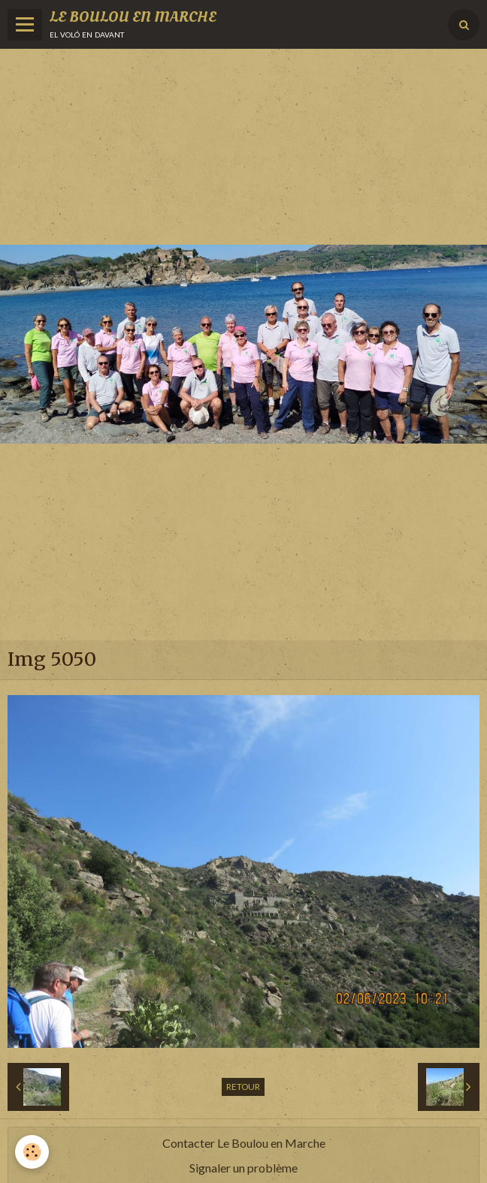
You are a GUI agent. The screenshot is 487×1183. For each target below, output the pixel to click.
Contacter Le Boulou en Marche (243, 1143)
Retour (243, 1086)
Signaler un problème (243, 1167)
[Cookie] (32, 1152)
